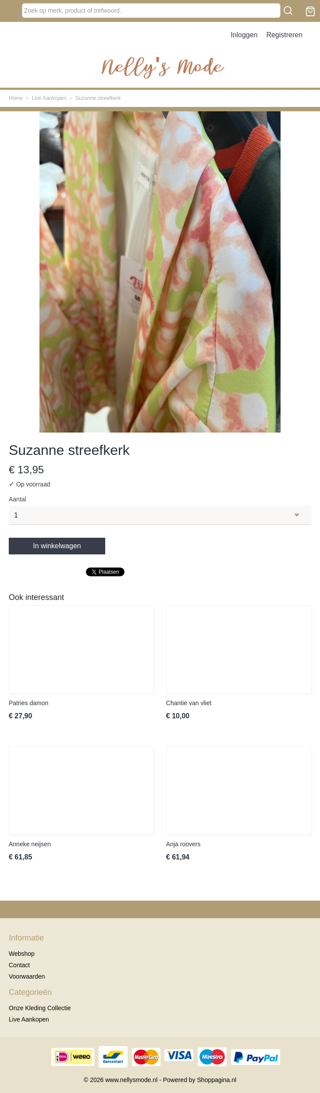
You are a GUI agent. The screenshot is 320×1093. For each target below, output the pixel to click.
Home (16, 98)
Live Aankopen (49, 98)
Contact (19, 965)
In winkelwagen (57, 546)
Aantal (17, 499)
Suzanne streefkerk (98, 98)
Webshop (22, 953)
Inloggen (244, 35)
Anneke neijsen (30, 844)
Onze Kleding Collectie (40, 1007)
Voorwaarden (27, 976)
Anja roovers (183, 844)
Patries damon (28, 702)
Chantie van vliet (189, 702)
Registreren (284, 35)
